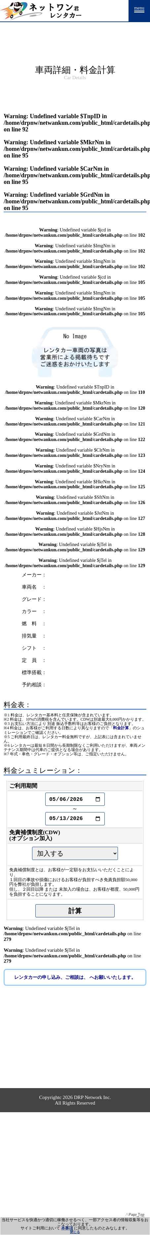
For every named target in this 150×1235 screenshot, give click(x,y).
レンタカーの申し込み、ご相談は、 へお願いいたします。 (74, 977)
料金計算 (121, 728)
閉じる (75, 1232)
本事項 (67, 1228)
